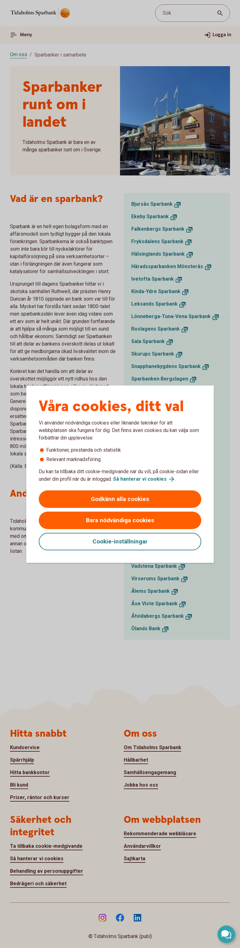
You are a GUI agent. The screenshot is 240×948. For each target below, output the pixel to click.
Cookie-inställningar (120, 541)
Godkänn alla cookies (120, 499)
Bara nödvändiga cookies (120, 520)
